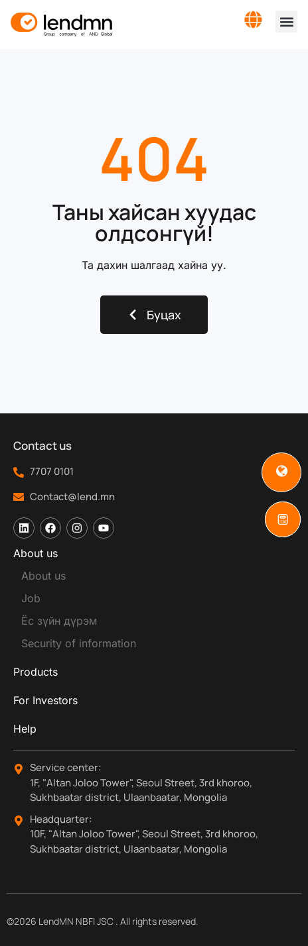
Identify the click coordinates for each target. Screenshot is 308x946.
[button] (286, 21)
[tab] (154, 553)
